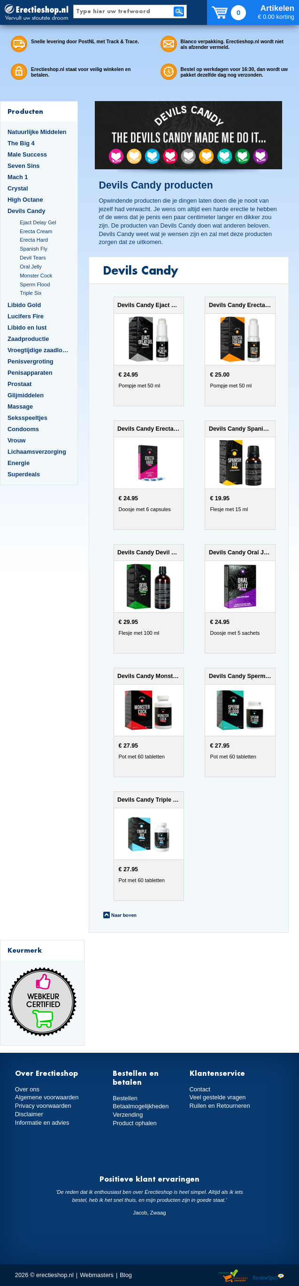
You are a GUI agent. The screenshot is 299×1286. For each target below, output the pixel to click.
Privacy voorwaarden (43, 1105)
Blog (126, 1274)
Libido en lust (27, 327)
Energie (19, 462)
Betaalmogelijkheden (141, 1106)
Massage (20, 406)
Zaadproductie (28, 338)
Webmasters (97, 1274)
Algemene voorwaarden (47, 1097)
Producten (25, 111)
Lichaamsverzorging (37, 451)
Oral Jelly (31, 266)
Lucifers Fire (26, 316)
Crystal (18, 188)
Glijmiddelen (26, 395)
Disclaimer (29, 1114)
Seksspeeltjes (27, 417)
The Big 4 (21, 143)
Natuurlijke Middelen (37, 131)
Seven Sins (23, 165)
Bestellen (125, 1098)
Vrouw (17, 440)
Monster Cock (36, 275)
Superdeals (24, 474)
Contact (200, 1089)
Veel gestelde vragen (218, 1097)
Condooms (23, 429)
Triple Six (30, 293)
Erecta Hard (34, 240)
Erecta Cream (36, 231)
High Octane (25, 199)
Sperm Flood (35, 284)
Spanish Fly (33, 249)
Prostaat (19, 383)
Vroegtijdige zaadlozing (39, 350)
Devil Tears (33, 257)
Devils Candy (27, 210)
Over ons (27, 1089)
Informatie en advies (42, 1122)
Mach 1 (18, 177)
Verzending (128, 1114)
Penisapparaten (30, 372)
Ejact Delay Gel (38, 222)
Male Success (27, 154)
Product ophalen (134, 1123)
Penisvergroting (31, 361)
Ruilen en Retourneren (220, 1105)
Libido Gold (24, 304)
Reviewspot (268, 1276)
